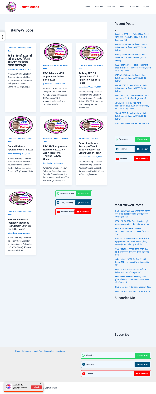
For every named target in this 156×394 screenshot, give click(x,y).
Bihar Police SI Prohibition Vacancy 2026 (132, 291)
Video (122, 7)
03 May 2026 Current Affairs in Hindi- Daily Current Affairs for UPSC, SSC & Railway (130, 57)
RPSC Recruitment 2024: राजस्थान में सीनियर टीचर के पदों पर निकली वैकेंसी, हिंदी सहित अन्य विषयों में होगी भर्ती (132, 214)
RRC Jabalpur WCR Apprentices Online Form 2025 (53, 76)
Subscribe (82, 211)
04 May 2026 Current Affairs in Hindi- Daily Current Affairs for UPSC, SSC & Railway (130, 47)
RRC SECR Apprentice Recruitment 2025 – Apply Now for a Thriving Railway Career (55, 153)
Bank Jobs (134, 7)
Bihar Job (111, 7)
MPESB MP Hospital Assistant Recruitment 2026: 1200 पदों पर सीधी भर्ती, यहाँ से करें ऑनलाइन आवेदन (132, 106)
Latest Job (98, 7)
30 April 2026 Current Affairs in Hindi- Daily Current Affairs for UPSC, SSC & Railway (131, 88)
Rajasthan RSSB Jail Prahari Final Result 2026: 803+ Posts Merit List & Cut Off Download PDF (132, 37)
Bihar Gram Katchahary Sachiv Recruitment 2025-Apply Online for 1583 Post (132, 231)
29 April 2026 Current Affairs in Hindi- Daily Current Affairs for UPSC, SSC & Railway (131, 116)
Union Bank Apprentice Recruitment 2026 (132, 123)
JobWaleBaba (29, 7)
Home (87, 7)
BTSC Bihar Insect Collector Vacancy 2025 (133, 287)
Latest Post (21, 48)
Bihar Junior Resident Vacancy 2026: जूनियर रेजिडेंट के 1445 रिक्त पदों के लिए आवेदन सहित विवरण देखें (132, 280)
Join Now (83, 193)
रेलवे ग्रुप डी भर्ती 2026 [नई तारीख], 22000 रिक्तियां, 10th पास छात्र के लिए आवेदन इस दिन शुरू (132, 262)
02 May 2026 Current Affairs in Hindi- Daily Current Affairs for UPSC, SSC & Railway (130, 78)
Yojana (146, 7)
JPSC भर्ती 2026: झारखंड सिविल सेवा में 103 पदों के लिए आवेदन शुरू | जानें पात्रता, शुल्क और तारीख (132, 252)
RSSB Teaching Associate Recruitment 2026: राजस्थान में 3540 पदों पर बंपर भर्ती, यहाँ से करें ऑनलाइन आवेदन (133, 68)
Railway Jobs (48, 65)
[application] (125, 7)
